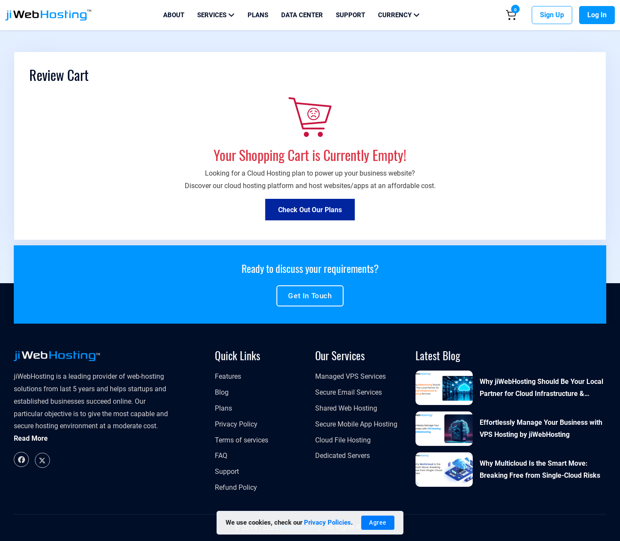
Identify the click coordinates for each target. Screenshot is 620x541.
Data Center (302, 15)
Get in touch (310, 295)
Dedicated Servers (342, 455)
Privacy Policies (327, 522)
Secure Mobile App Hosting (356, 424)
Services (216, 15)
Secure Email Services (348, 392)
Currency (399, 15)
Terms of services (241, 440)
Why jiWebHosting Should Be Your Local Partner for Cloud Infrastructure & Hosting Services (541, 389)
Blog (222, 392)
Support (350, 15)
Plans (258, 15)
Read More (31, 438)
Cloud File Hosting (343, 440)
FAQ (221, 455)
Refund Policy (236, 487)
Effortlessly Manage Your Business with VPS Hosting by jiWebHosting (541, 428)
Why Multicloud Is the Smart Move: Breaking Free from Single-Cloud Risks (540, 469)
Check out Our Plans (310, 210)
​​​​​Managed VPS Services (350, 376)
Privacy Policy (236, 424)
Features (228, 376)
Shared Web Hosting (346, 408)
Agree (378, 522)
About (173, 15)
